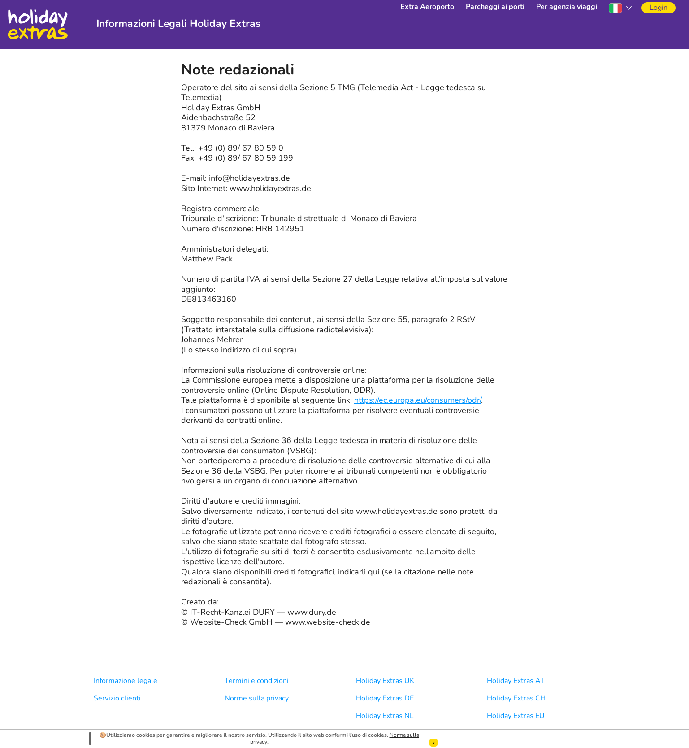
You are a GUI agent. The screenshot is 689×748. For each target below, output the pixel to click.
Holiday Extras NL (385, 716)
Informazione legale (125, 681)
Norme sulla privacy (257, 698)
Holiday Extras (37, 24)
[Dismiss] (433, 743)
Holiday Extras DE (385, 698)
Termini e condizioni (257, 681)
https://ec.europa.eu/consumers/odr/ (417, 400)
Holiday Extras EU (516, 716)
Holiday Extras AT (516, 681)
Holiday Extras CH (516, 698)
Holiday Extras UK (385, 681)
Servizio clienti (117, 698)
